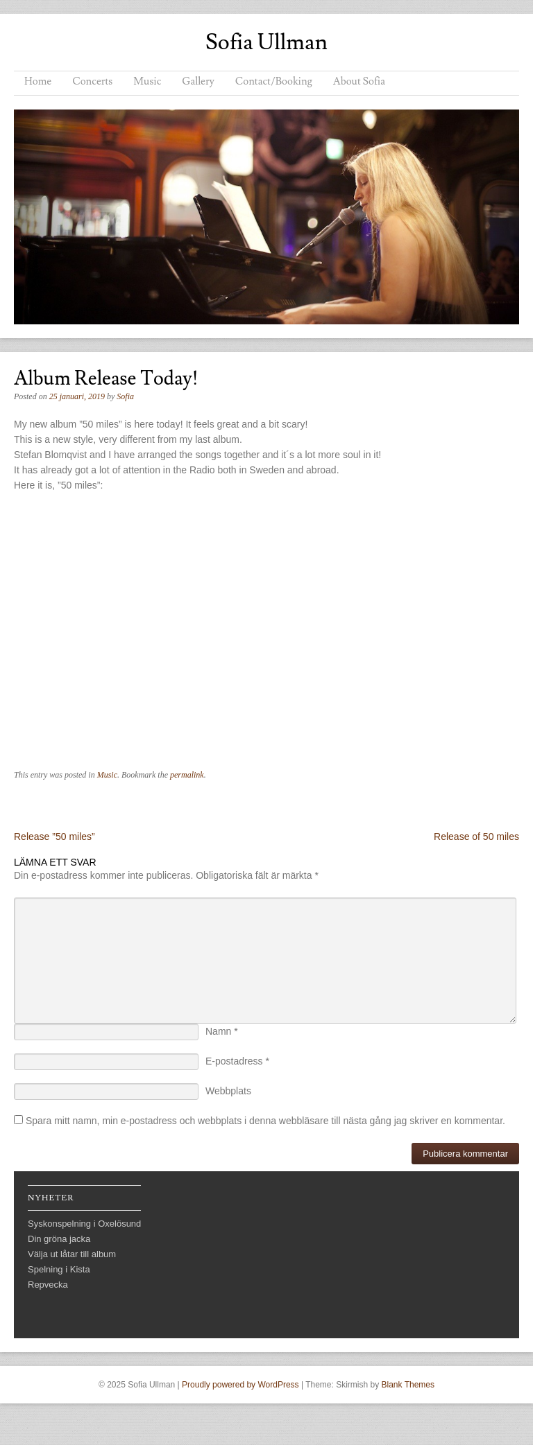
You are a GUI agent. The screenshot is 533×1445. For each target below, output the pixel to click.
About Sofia (359, 81)
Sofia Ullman (266, 42)
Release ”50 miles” (54, 836)
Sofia (125, 396)
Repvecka (48, 1284)
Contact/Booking (273, 81)
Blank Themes (408, 1385)
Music (147, 81)
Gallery (198, 81)
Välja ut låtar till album (72, 1254)
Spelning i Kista (59, 1269)
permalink (187, 775)
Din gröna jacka (59, 1239)
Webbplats (228, 1090)
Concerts (92, 81)
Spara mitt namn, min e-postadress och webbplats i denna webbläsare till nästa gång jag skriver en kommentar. (265, 1120)
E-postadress (237, 1061)
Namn (221, 1031)
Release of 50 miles (476, 836)
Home (37, 81)
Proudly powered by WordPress (240, 1385)
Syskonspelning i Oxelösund (84, 1223)
